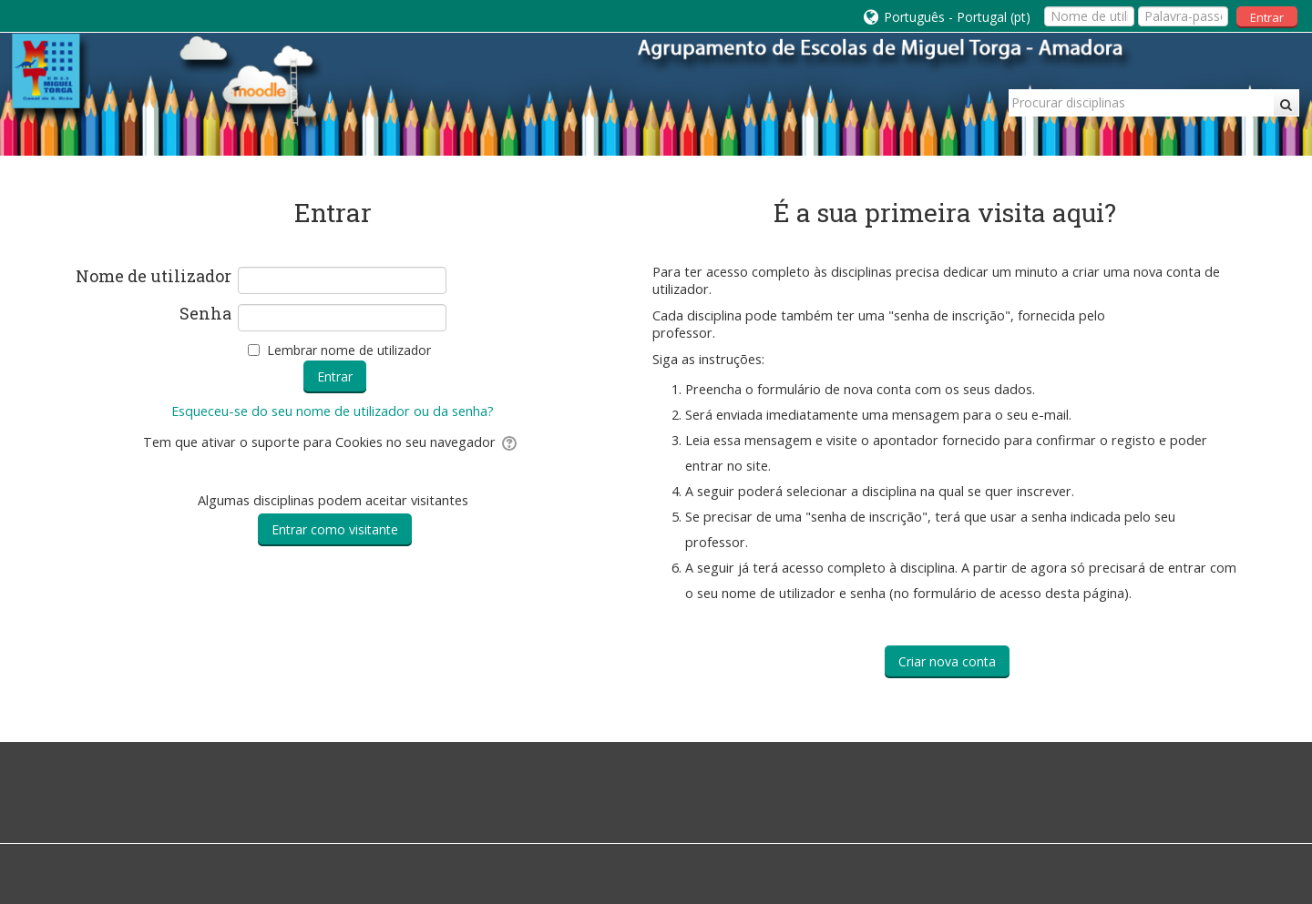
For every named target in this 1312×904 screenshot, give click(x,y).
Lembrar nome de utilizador (349, 350)
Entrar (1267, 17)
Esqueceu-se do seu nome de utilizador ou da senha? (332, 411)
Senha (205, 314)
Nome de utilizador (153, 277)
